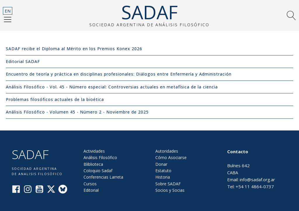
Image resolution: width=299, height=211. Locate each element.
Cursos (90, 183)
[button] (7, 19)
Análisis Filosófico (100, 157)
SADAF (149, 12)
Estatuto (163, 170)
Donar (161, 164)
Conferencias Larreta (103, 177)
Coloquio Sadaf (98, 170)
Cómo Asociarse (171, 157)
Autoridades (166, 151)
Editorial (91, 190)
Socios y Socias (170, 190)
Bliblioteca (93, 164)
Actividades (94, 151)
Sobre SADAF (168, 183)
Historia (162, 177)
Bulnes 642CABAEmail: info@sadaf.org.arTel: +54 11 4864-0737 (251, 169)
